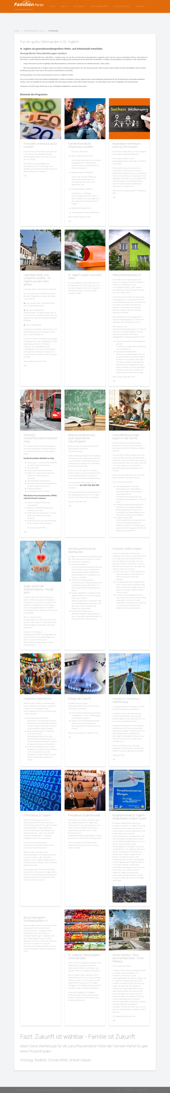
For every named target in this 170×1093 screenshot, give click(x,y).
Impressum (129, 1090)
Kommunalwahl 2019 (121, 6)
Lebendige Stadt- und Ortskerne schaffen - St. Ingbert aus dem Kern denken (37, 279)
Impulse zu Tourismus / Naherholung (126, 700)
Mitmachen (140, 6)
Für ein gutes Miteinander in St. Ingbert (49, 42)
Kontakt (117, 1090)
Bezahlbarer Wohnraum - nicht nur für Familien (127, 145)
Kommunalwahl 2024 (99, 6)
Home (52, 6)
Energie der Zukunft (79, 698)
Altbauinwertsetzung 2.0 (127, 275)
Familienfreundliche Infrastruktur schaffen (80, 145)
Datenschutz (142, 1090)
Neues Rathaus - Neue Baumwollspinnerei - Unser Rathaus (128, 958)
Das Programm (79, 6)
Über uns (64, 6)
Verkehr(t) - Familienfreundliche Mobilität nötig (40, 438)
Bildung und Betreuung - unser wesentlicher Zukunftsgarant (82, 438)
